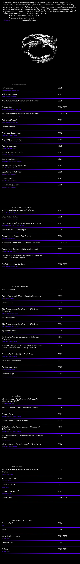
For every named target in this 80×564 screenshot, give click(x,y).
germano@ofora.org (29, 20)
